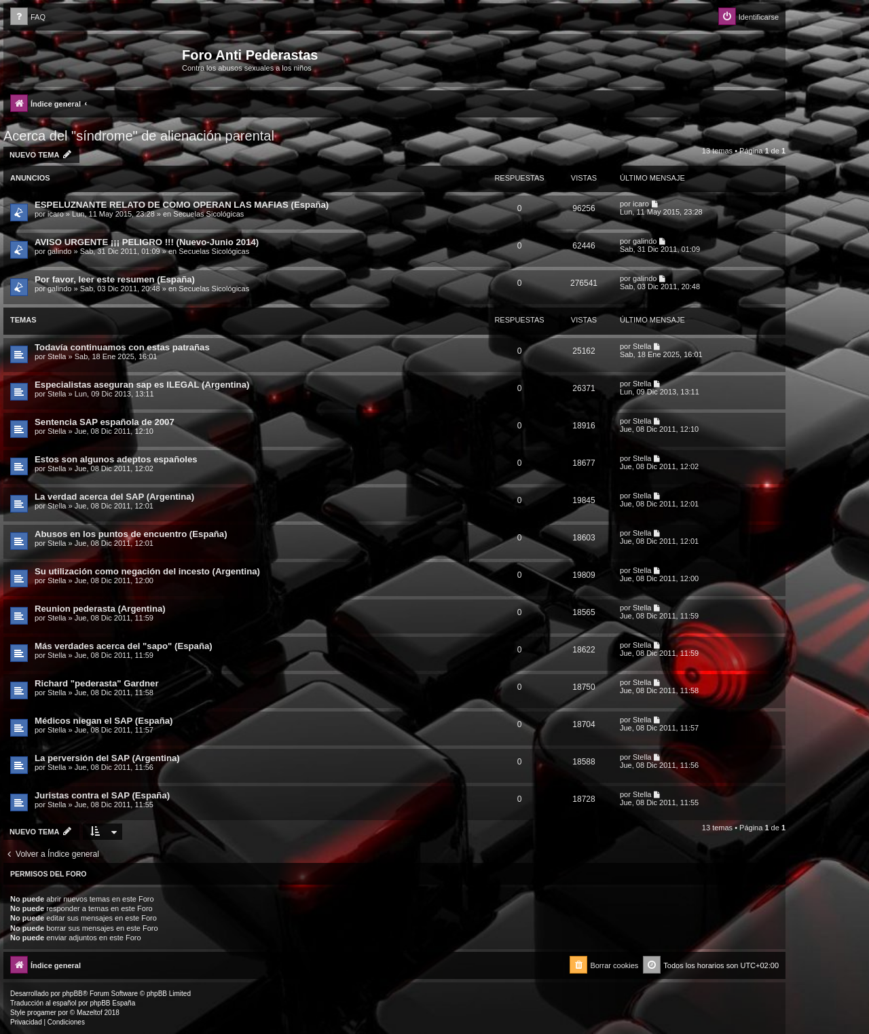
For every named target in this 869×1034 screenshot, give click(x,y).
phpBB (72, 993)
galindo (59, 251)
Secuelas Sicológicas (208, 214)
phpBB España (112, 1003)
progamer (41, 1012)
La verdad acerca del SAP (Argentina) (114, 497)
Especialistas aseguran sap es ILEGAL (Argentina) (142, 385)
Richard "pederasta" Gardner (97, 683)
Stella (57, 356)
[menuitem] (27, 17)
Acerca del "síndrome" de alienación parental (138, 135)
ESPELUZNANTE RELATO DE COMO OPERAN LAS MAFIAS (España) (182, 205)
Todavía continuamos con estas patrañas (122, 347)
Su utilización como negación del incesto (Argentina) (147, 571)
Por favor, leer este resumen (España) (115, 279)
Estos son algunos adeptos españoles (116, 459)
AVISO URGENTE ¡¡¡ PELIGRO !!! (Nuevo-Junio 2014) (147, 242)
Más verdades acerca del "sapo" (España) (123, 646)
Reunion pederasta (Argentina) (100, 609)
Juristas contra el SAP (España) (102, 795)
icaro (56, 214)
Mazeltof (90, 1012)
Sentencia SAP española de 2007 (104, 422)
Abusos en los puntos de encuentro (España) (131, 534)
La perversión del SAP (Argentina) (107, 758)
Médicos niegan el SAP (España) (104, 721)
